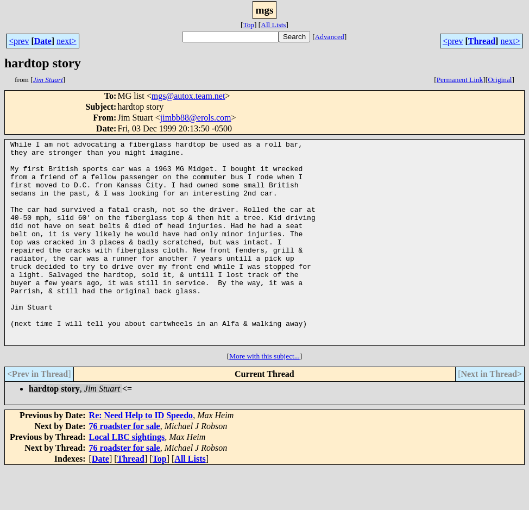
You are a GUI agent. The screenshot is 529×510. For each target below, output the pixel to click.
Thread (481, 41)
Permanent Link (460, 79)
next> (66, 41)
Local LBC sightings (127, 477)
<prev (19, 41)
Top (248, 25)
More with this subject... (264, 397)
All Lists (273, 25)
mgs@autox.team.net (188, 95)
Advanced (329, 37)
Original (500, 79)
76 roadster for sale (124, 466)
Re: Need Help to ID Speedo (141, 456)
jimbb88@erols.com (195, 117)
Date (43, 41)
